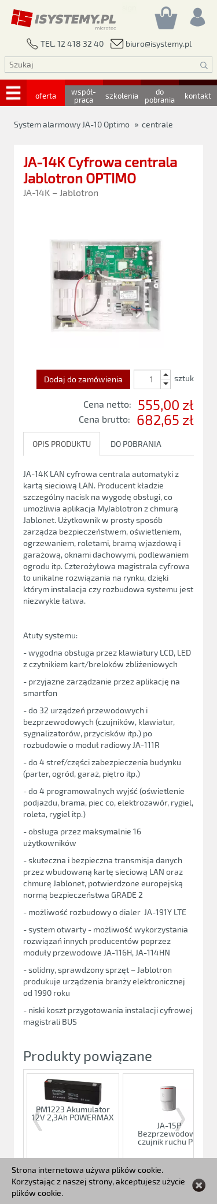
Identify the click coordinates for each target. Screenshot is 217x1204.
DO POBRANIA (136, 444)
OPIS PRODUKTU (61, 444)
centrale (157, 124)
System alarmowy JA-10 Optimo (72, 124)
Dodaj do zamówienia (83, 379)
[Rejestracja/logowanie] (197, 14)
